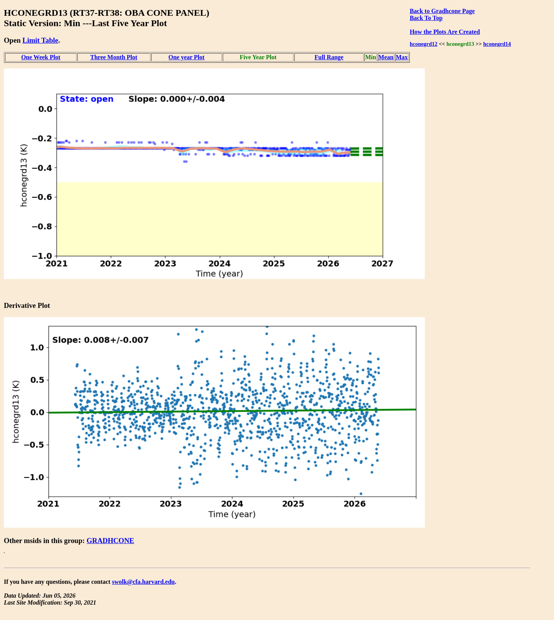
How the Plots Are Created (445, 31)
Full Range (329, 57)
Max (402, 57)
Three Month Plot (113, 57)
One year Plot (187, 57)
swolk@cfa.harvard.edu (143, 581)
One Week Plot (40, 57)
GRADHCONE (110, 540)
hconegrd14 (497, 44)
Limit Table (40, 40)
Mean (386, 57)
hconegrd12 (423, 44)
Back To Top (426, 18)
